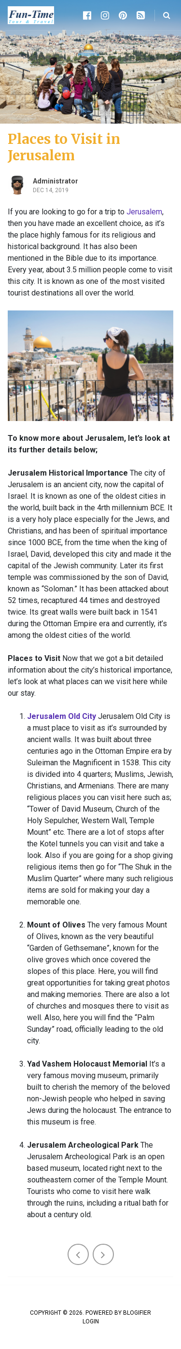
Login (91, 1321)
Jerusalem (144, 211)
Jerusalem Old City (61, 716)
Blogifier (137, 1312)
